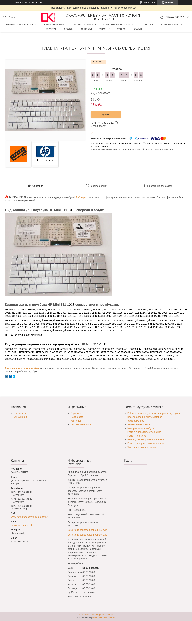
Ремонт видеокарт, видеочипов (144, 432)
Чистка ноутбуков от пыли (141, 447)
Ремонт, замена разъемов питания (146, 439)
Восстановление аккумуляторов (144, 417)
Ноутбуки (121, 29)
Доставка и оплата (171, 25)
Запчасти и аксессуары (19, 25)
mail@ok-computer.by (22, 525)
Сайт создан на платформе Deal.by (96, 615)
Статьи (138, 29)
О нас (102, 29)
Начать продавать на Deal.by (28, 2)
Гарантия (51, 29)
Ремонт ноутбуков (53, 25)
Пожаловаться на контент (104, 618)
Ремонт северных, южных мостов (145, 443)
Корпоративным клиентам (118, 25)
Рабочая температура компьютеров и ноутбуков (153, 413)
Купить (105, 114)
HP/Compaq (80, 197)
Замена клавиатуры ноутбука (22, 368)
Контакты (86, 29)
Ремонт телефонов (85, 25)
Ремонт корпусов (136, 435)
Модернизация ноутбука (140, 428)
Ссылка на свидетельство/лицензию (87, 530)
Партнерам (147, 25)
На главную (20, 413)
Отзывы (68, 29)
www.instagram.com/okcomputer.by (29, 517)
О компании (20, 417)
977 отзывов (149, 2)
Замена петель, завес (139, 424)
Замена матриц (135, 420)
